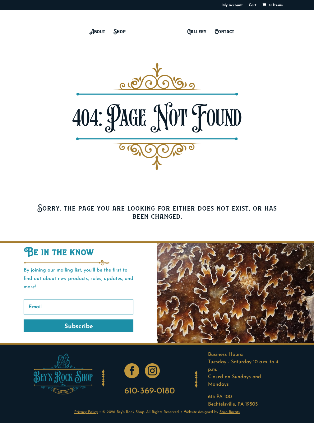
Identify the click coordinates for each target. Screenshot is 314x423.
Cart (252, 5)
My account (232, 5)
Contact (224, 31)
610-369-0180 (149, 391)
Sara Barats (229, 412)
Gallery (196, 31)
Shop (119, 31)
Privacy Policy (86, 412)
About (97, 31)
